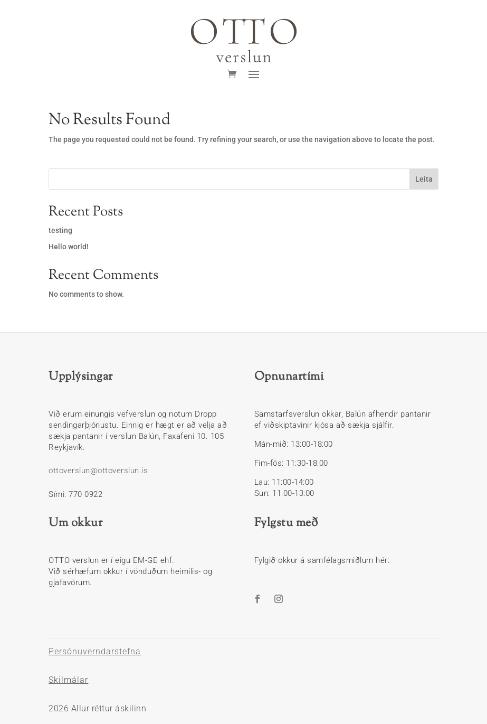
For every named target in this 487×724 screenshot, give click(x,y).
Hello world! (69, 246)
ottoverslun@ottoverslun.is (98, 470)
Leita (424, 179)
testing (60, 230)
